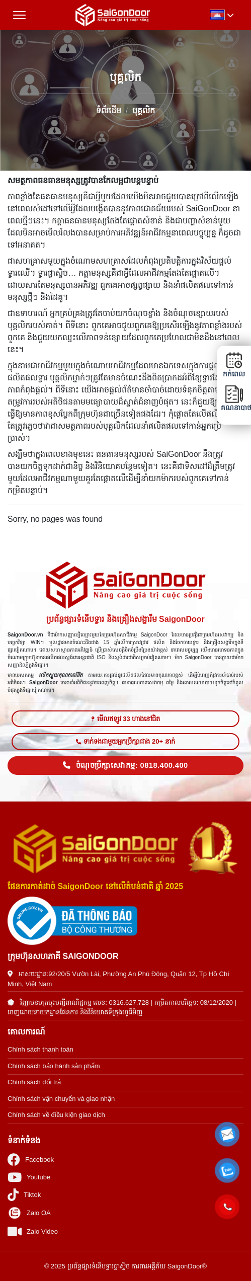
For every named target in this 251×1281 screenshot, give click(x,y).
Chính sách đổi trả (34, 1082)
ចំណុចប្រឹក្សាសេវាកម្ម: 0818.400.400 (125, 765)
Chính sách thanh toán (40, 1049)
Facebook (31, 1159)
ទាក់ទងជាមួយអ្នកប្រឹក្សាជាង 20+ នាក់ (125, 741)
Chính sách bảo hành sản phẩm (54, 1066)
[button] (227, 1134)
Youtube (29, 1177)
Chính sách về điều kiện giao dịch (56, 1114)
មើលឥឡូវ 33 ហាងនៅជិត (125, 719)
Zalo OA (29, 1213)
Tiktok (24, 1194)
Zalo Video (33, 1231)
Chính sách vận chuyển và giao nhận (61, 1098)
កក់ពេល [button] (234, 365)
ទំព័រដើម (108, 110)
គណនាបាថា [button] (234, 398)
